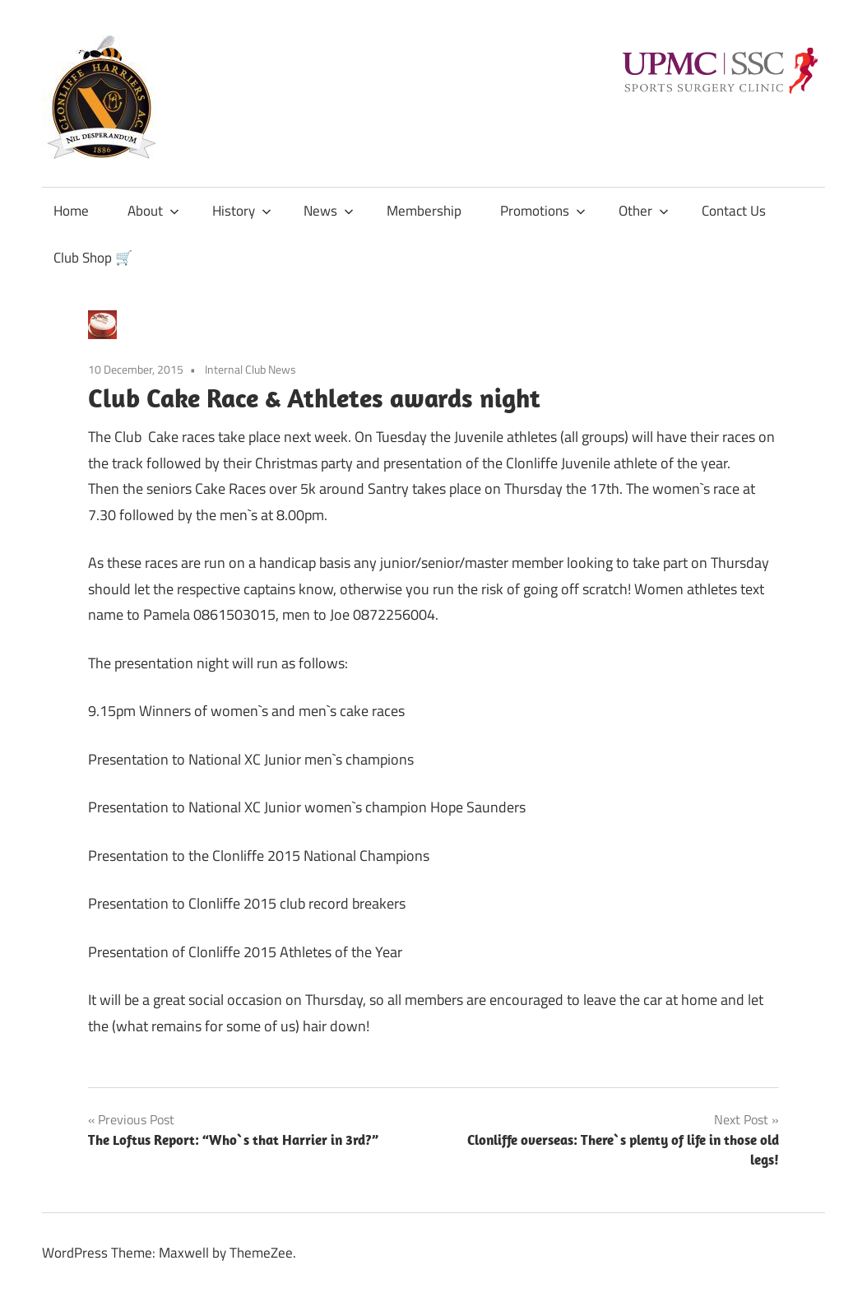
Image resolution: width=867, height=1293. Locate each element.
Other (644, 210)
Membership (424, 210)
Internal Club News (250, 369)
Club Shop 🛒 (92, 257)
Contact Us (734, 210)
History (241, 210)
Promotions (543, 210)
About (153, 210)
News (329, 210)
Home (71, 210)
